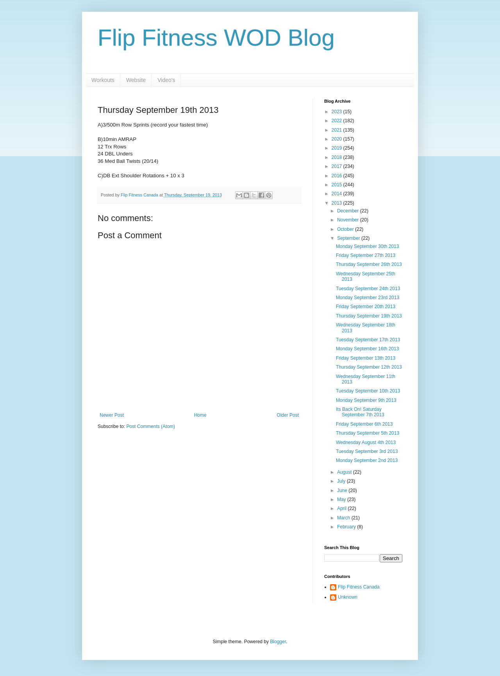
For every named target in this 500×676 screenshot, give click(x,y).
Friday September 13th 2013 (365, 358)
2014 (337, 193)
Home (200, 415)
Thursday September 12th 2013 (369, 367)
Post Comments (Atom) (150, 426)
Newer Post (112, 415)
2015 (337, 184)
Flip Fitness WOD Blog (216, 38)
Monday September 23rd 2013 (367, 297)
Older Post (288, 415)
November (348, 220)
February (347, 527)
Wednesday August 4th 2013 (366, 442)
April (342, 508)
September (349, 238)
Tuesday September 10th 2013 (368, 391)
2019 (337, 148)
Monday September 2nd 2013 (367, 460)
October (346, 229)
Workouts (102, 80)
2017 (337, 166)
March (344, 518)
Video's (166, 80)
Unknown (347, 597)
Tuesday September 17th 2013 (368, 339)
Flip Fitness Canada (359, 587)
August (345, 472)
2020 (337, 139)
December (348, 211)
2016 (337, 175)
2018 (337, 157)
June (342, 490)
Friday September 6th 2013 (364, 424)
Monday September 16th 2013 (367, 348)
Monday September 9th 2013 (366, 400)
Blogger (278, 641)
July (342, 481)
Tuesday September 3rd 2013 (367, 451)
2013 (337, 203)
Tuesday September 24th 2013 (368, 288)
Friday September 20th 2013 (365, 306)
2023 (337, 111)
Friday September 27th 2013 (365, 255)
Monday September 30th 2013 (367, 246)
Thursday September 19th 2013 (369, 316)
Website (136, 80)
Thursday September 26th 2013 (369, 264)
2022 (337, 120)
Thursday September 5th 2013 (367, 433)
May (342, 499)
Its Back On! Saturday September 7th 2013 (360, 412)
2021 (337, 130)
